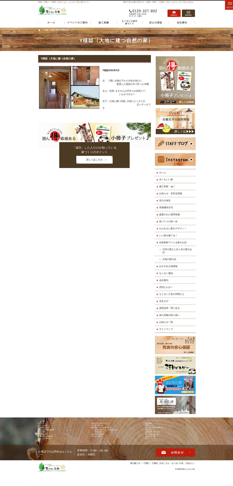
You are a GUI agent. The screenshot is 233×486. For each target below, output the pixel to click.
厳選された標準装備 (170, 212)
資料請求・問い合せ (170, 305)
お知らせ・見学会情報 (171, 191)
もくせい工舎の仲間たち (172, 291)
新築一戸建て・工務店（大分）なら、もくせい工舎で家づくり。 (64, 2)
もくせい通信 (167, 271)
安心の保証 (165, 198)
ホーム (163, 170)
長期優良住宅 (167, 205)
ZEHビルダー (166, 284)
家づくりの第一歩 (169, 219)
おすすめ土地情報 (169, 264)
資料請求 (188, 11)
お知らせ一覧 (167, 319)
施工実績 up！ (168, 184)
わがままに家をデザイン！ (173, 226)
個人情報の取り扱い (170, 312)
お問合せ (174, 11)
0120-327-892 (143, 11)
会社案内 (164, 277)
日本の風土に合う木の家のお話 (178, 248)
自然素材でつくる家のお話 (173, 240)
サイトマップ (167, 326)
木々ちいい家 (167, 177)
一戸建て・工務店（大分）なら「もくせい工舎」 (163, 476)
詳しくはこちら (89, 160)
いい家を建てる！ (169, 233)
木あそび (164, 298)
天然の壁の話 (170, 257)
